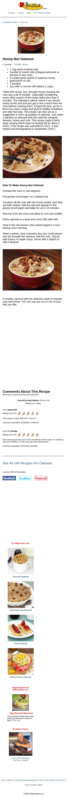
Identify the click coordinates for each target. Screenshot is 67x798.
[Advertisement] (33, 347)
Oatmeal (24, 22)
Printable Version (21, 64)
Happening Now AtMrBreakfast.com (20, 689)
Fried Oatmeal (21, 643)
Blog (29, 13)
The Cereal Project (42, 13)
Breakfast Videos (20, 729)
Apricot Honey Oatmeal (21, 676)
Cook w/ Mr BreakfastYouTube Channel (20, 759)
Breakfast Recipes (10, 22)
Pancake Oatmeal (21, 576)
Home (3, 780)
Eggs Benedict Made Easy (21, 713)
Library (21, 13)
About (10, 780)
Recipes (11, 13)
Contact (17, 780)
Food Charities (31, 785)
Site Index (60, 780)
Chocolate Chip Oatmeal (21, 609)
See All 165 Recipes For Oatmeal (27, 463)
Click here (16, 720)
